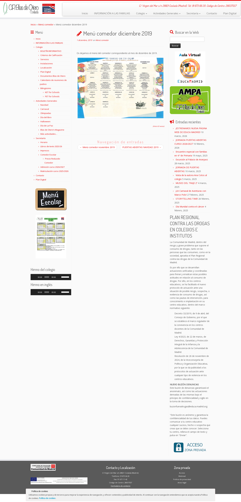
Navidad (44, 104)
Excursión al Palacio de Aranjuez (192, 159)
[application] (51, 277)
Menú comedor (45, 24)
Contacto (212, 13)
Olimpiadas (45, 113)
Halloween (45, 121)
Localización (46, 67)
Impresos (44, 150)
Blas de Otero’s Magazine (52, 129)
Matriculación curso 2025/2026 (54, 171)
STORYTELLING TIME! (187, 198)
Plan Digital (229, 13)
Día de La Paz (46, 125)
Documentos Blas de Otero (52, 76)
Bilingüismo (45, 88)
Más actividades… (48, 134)
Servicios (44, 59)
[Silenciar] (59, 277)
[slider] (46, 277)
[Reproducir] (34, 277)
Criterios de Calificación (51, 55)
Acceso (182, 473)
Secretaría (193, 13)
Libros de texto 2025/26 (51, 146)
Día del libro (45, 117)
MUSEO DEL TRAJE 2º (186, 183)
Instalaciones (46, 63)
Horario (43, 142)
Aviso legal (182, 482)
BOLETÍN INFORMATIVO (50, 51)
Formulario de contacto (120, 486)
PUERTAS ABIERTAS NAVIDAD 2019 (141, 147)
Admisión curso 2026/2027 (52, 167)
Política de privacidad (182, 479)
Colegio (141, 13)
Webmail (182, 476)
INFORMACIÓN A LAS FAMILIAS (112, 13)
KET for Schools (52, 92)
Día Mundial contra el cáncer (190, 206)
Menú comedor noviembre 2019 (97, 147)
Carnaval (44, 109)
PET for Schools (52, 96)
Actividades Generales (166, 13)
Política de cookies (47, 498)
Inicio (85, 13)
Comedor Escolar (48, 154)
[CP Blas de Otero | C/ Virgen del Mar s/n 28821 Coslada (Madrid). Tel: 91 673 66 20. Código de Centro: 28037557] (28, 8)
